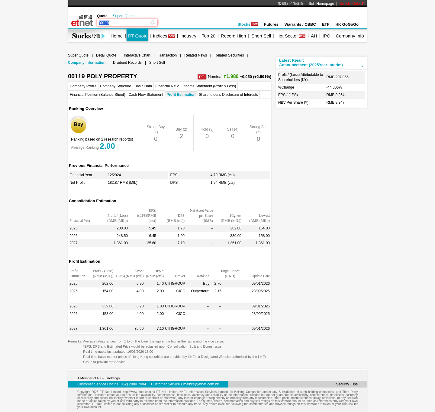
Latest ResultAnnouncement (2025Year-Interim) (311, 62)
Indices (160, 35)
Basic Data (143, 86)
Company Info (350, 35)
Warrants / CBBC (300, 24)
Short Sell (261, 35)
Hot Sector (287, 35)
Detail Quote (106, 55)
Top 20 (208, 35)
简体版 (297, 4)
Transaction (167, 55)
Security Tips (347, 384)
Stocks (247, 24)
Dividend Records (127, 62)
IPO (326, 35)
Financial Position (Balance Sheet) (97, 94)
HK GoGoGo (347, 24)
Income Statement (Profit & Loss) (209, 86)
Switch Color (352, 4)
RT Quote (137, 35)
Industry (188, 35)
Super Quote (123, 16)
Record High (233, 35)
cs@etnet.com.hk (205, 384)
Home (117, 35)
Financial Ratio (167, 86)
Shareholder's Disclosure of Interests (228, 94)
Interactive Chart (137, 55)
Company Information (86, 62)
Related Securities (229, 55)
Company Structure (115, 86)
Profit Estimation (180, 94)
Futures (271, 24)
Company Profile (83, 86)
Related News (195, 55)
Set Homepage (321, 4)
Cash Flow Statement (145, 94)
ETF (326, 24)
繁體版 (283, 4)
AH (314, 35)
